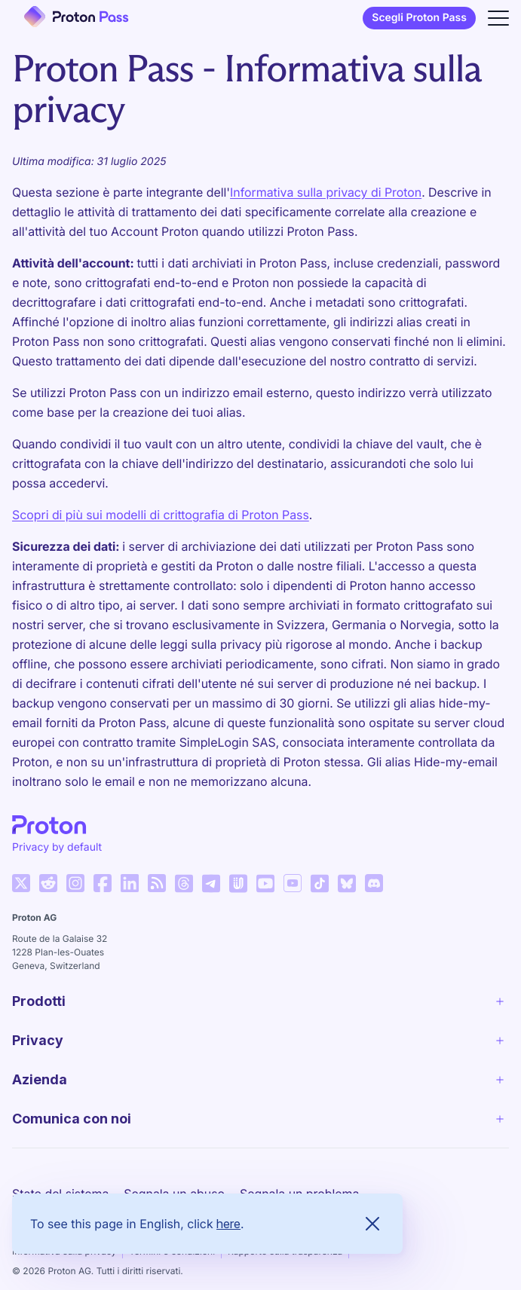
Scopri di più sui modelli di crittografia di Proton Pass (160, 514)
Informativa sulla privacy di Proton (325, 192)
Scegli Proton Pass (419, 17)
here (228, 1223)
